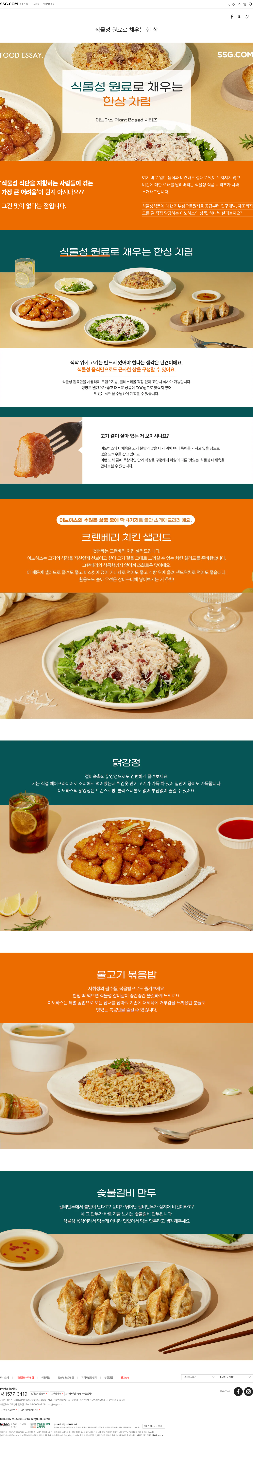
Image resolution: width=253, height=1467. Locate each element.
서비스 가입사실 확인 (153, 1426)
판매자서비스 (199, 1378)
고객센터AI (56, 1393)
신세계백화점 (49, 4)
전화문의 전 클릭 (38, 1393)
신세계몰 (35, 4)
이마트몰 (24, 4)
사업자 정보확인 (8, 1409)
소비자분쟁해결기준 (29, 1409)
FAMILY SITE (235, 1378)
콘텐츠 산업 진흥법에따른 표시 (149, 1435)
